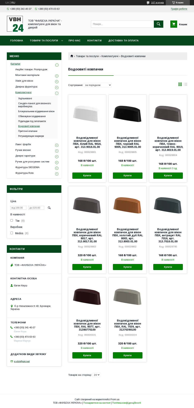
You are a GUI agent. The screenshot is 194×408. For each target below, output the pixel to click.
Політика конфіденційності (126, 403)
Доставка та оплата (123, 40)
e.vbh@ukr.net (22, 361)
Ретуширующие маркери (31, 136)
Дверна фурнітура (26, 86)
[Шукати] (158, 24)
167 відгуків (157, 2)
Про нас (75, 40)
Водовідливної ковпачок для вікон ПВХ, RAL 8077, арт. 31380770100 (87, 325)
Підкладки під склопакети (32, 121)
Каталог (15, 63)
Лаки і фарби (23, 144)
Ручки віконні (23, 150)
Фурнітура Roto (24, 173)
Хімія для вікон (24, 80)
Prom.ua (114, 399)
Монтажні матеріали (27, 75)
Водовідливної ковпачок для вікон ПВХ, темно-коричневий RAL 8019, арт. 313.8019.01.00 (168, 143)
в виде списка (185, 85)
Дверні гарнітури (25, 155)
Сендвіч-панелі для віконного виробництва (34, 105)
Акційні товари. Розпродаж (31, 69)
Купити (87, 175)
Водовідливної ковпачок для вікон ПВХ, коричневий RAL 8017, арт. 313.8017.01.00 (87, 235)
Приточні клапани (27, 131)
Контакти (94, 40)
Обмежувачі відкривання (32, 116)
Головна (16, 40)
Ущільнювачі (25, 98)
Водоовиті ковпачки (29, 126)
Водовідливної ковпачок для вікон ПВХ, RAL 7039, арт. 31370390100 (127, 325)
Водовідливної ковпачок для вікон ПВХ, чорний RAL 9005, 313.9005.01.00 (127, 142)
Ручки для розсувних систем (32, 161)
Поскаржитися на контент (96, 403)
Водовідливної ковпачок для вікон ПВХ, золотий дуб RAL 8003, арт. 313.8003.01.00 (127, 235)
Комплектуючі (110, 56)
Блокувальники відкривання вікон (36, 111)
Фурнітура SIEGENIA (27, 167)
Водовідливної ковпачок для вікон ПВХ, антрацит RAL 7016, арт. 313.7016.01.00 (168, 235)
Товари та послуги (44, 40)
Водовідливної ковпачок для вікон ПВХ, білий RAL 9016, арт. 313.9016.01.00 (87, 142)
